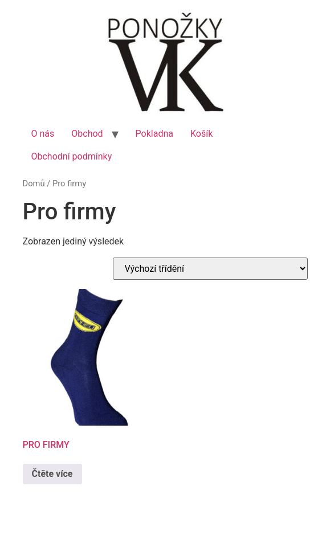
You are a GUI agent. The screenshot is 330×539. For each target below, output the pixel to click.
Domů (34, 183)
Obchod (87, 133)
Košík (201, 133)
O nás (43, 133)
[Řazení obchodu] (210, 269)
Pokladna (154, 133)
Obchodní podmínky (71, 156)
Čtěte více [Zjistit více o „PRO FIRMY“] (52, 473)
